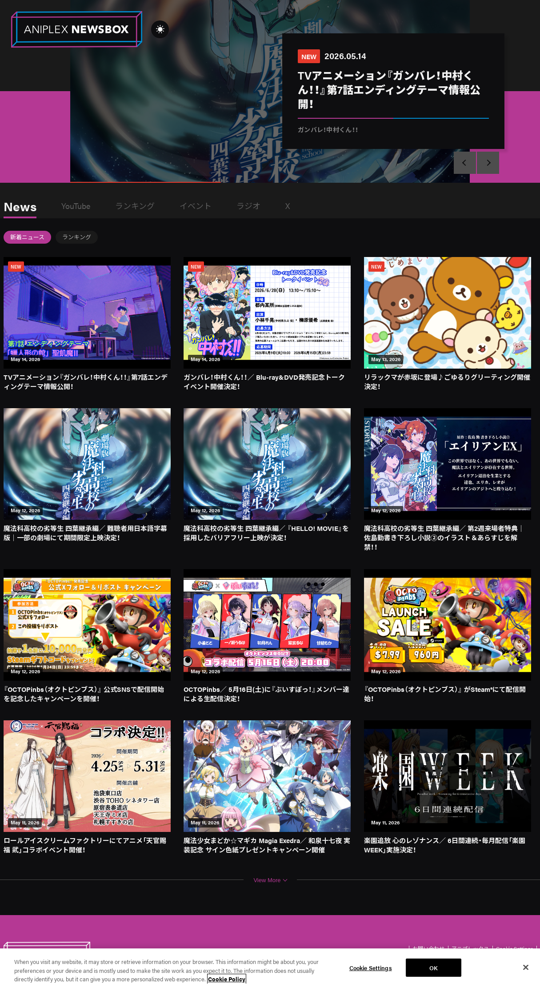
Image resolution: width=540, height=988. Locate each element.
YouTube (75, 205)
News (20, 206)
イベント (196, 205)
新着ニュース (27, 237)
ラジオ (248, 205)
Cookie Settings (370, 967)
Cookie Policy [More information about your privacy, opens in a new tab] (226, 979)
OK (433, 967)
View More (270, 880)
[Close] (526, 967)
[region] (270, 968)
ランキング (135, 205)
